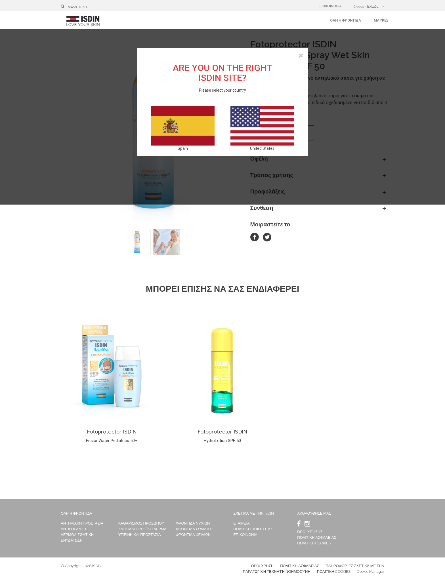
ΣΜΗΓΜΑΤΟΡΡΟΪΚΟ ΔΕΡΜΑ (142, 529)
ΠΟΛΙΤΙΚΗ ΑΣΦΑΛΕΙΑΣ (316, 537)
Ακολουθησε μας (314, 513)
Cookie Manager (370, 571)
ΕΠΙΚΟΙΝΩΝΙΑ (331, 6)
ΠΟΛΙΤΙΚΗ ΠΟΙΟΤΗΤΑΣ (252, 529)
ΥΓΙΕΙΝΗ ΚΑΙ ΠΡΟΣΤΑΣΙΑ (139, 535)
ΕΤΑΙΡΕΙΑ (241, 523)
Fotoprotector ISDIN (112, 432)
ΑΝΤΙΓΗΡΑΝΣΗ (73, 529)
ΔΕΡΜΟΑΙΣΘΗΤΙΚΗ (77, 535)
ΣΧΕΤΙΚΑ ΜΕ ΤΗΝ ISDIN (253, 513)
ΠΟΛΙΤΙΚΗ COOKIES (314, 543)
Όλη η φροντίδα (345, 20)
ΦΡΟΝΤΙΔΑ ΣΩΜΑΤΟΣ (194, 529)
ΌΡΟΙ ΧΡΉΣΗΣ (309, 532)
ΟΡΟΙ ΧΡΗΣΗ (262, 566)
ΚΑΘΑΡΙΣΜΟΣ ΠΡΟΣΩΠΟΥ (141, 523)
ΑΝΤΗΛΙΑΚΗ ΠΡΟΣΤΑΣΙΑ (82, 523)
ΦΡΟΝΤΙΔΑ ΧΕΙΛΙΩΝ (193, 535)
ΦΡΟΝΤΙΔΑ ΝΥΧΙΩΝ (193, 523)
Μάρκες (381, 20)
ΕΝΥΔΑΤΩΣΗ (72, 540)
